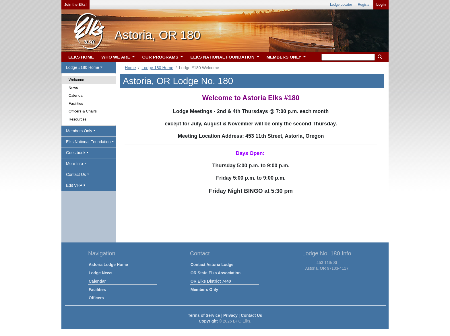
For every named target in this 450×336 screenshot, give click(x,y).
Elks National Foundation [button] (88, 141)
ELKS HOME (81, 57)
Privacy (230, 315)
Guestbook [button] (76, 152)
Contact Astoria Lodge (212, 264)
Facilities (76, 103)
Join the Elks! (75, 5)
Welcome (76, 79)
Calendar (76, 95)
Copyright (208, 321)
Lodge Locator (341, 5)
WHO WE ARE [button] (116, 57)
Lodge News (100, 273)
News (73, 88)
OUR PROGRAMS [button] (160, 57)
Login (381, 5)
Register (364, 5)
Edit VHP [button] (75, 185)
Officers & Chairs (83, 111)
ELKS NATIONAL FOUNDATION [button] (223, 57)
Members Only (204, 289)
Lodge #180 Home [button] (82, 67)
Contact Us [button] (76, 174)
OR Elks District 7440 (211, 281)
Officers (96, 298)
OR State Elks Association (216, 273)
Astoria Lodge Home (108, 264)
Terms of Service (204, 315)
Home (130, 67)
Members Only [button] (79, 131)
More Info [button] (74, 163)
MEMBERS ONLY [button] (284, 57)
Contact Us (251, 315)
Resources (77, 119)
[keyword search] (348, 57)
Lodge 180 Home (157, 67)
